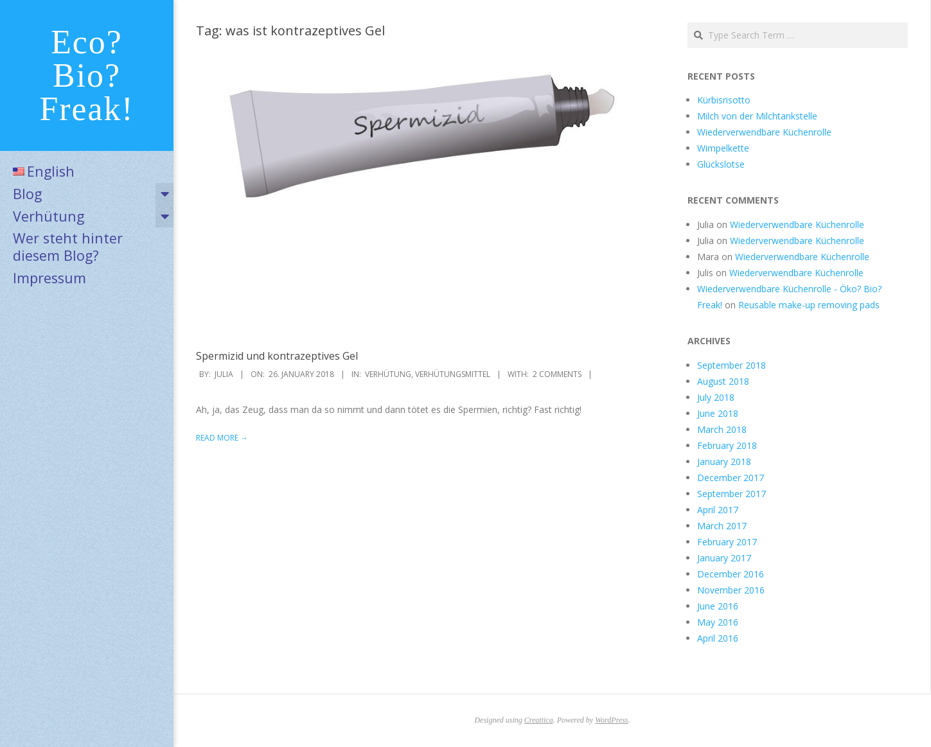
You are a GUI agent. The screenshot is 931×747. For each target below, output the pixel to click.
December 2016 (730, 574)
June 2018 (717, 413)
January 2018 (724, 461)
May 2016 (717, 622)
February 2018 (727, 445)
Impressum (49, 277)
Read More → (222, 437)
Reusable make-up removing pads (809, 305)
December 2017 (730, 477)
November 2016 (731, 590)
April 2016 (717, 638)
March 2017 (722, 526)
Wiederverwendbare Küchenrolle (764, 132)
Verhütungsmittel (452, 374)
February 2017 (727, 542)
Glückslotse (721, 164)
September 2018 (731, 365)
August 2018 (723, 381)
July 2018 (715, 397)
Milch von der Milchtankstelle (757, 116)
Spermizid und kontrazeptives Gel (277, 356)
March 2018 (722, 429)
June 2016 (717, 606)
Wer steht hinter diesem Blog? (68, 247)
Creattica (538, 720)
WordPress (611, 720)
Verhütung (48, 216)
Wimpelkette (723, 148)
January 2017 (724, 558)
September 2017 (731, 494)
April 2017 (717, 510)
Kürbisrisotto (723, 100)
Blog (27, 193)
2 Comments (557, 374)
